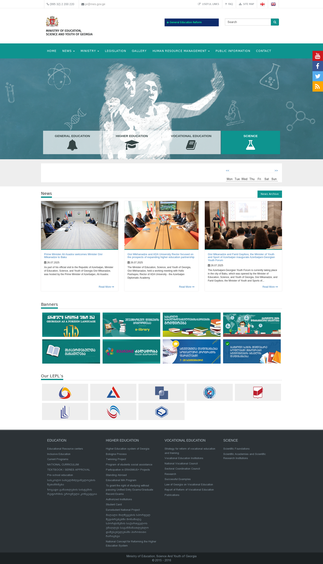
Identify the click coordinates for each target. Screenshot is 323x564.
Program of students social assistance (129, 464)
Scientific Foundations (236, 448)
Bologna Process (116, 454)
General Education (72, 142)
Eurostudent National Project (123, 509)
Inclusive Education (58, 454)
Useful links (208, 4)
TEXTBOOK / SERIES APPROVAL (68, 469)
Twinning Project (116, 459)
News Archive (270, 194)
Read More (106, 286)
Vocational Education (191, 142)
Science (250, 142)
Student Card (114, 504)
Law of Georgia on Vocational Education (189, 484)
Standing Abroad (116, 475)
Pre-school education (60, 475)
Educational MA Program (121, 480)
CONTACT (263, 51)
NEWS (68, 51)
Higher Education (131, 142)
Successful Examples (178, 479)
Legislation (115, 51)
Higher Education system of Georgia (127, 448)
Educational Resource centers (65, 448)
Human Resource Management (181, 51)
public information (232, 51)
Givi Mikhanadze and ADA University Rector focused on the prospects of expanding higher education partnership (161, 256)
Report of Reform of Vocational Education (189, 489)
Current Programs (57, 459)
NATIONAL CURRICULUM (63, 464)
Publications (172, 495)
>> (276, 170)
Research (170, 474)
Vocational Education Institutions (184, 458)
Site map (246, 4)
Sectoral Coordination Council (182, 468)
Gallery (139, 51)
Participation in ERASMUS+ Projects (128, 469)
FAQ (229, 4)
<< (227, 170)
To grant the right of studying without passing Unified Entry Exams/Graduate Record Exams (129, 489)
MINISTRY (90, 51)
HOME (51, 51)
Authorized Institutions (119, 499)
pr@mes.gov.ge (95, 4)
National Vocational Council (181, 463)
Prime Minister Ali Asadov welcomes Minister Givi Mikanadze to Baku (73, 256)
